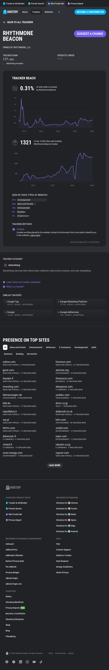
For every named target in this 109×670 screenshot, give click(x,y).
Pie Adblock (11, 567)
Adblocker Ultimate (14, 555)
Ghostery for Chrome (67, 503)
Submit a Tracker (64, 555)
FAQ (58, 544)
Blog (8, 631)
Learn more (36, 235)
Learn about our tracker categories (21, 282)
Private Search (36, 3)
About (25, 12)
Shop (8, 625)
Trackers (36, 12)
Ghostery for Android (67, 531)
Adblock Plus (11, 550)
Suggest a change (90, 34)
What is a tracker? (13, 286)
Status (8, 596)
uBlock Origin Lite (14, 584)
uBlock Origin (12, 578)
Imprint (71, 653)
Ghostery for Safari (66, 514)
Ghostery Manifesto (15, 602)
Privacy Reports (15, 608)
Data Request (62, 561)
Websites (49, 12)
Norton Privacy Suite (15, 561)
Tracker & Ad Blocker (14, 3)
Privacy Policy (60, 653)
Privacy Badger (12, 572)
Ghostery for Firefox (66, 509)
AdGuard (10, 544)
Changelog (10, 636)
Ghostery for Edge (65, 526)
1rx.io (59, 58)
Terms (50, 653)
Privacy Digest (75, 3)
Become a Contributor (90, 11)
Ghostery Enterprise (15, 619)
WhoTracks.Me (56, 3)
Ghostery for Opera (66, 520)
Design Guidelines (64, 567)
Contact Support (63, 550)
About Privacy (62, 572)
